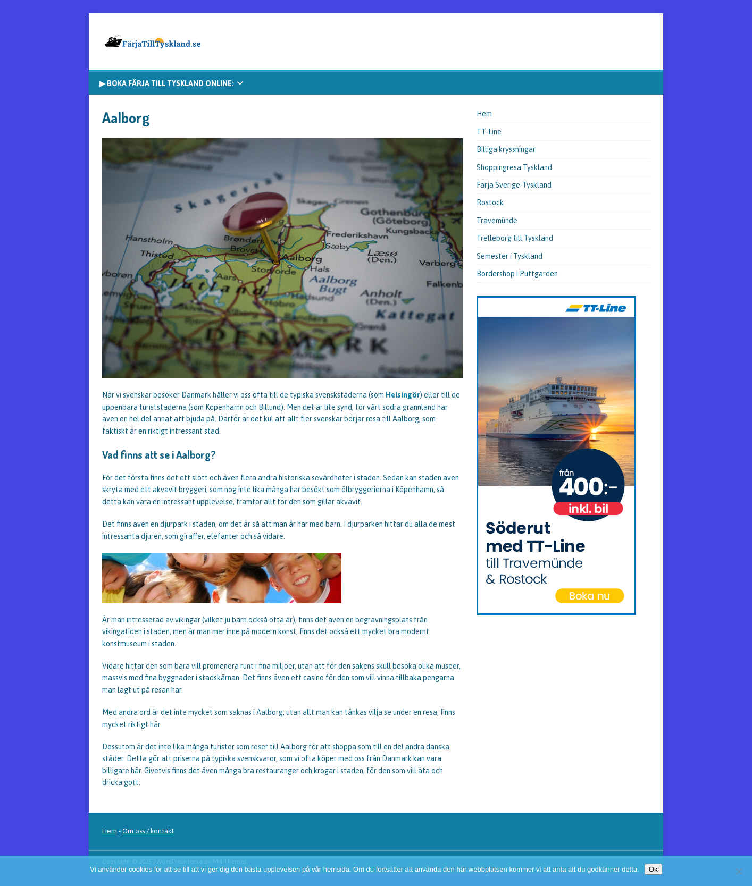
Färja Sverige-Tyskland (514, 185)
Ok (653, 869)
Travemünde (497, 220)
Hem (484, 113)
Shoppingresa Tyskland (514, 167)
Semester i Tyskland (509, 256)
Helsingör (403, 395)
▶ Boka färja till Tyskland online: (166, 83)
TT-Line (489, 132)
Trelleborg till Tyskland (515, 238)
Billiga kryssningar (506, 149)
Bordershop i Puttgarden (517, 273)
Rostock (490, 202)
